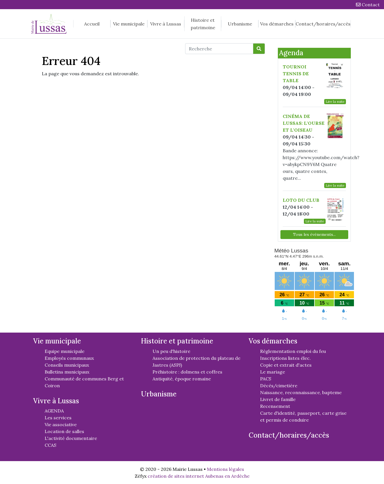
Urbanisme (240, 24)
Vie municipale (129, 24)
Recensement (275, 406)
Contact (368, 4)
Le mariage (272, 372)
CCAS (50, 445)
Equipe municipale (64, 351)
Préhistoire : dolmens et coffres (187, 372)
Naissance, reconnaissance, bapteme (301, 392)
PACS (265, 379)
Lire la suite (335, 101)
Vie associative (61, 424)
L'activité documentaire (71, 438)
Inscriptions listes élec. (285, 358)
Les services (58, 417)
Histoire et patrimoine (203, 23)
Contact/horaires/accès (323, 24)
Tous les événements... (314, 234)
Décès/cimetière (278, 385)
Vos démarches (277, 24)
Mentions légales (225, 469)
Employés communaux (69, 358)
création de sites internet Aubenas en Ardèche (199, 476)
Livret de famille (278, 399)
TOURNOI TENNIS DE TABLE (296, 73)
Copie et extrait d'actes (286, 365)
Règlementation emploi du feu (293, 351)
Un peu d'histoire (171, 351)
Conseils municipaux (67, 365)
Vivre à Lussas (165, 24)
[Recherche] (219, 48)
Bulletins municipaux (67, 372)
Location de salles (64, 431)
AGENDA (54, 411)
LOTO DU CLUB (301, 200)
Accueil (92, 24)
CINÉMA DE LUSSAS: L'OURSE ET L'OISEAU (303, 123)
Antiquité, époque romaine (182, 379)
